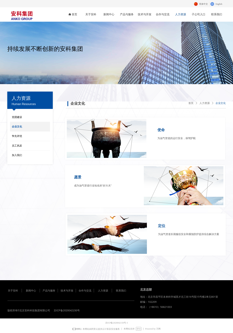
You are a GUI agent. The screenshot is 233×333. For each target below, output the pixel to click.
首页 (190, 103)
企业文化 (221, 103)
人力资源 (205, 103)
